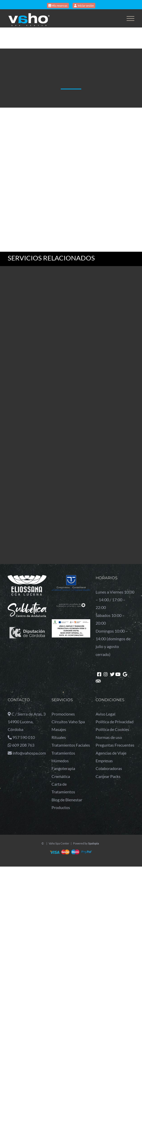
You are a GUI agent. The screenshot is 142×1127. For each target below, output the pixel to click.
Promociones (63, 713)
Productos (61, 807)
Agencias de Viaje (111, 752)
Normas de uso (109, 737)
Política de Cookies (112, 729)
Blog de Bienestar (67, 799)
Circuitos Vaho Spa (68, 721)
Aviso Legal (105, 713)
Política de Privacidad (115, 721)
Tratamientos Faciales (71, 745)
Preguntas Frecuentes (115, 745)
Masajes (59, 729)
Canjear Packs (108, 776)
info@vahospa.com (29, 752)
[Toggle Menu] (130, 18)
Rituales (59, 737)
